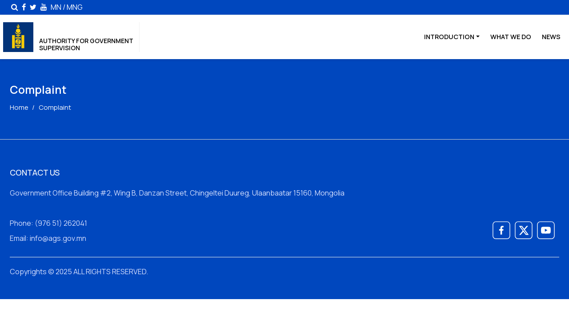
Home (19, 107)
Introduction (449, 36)
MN (56, 7)
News (551, 36)
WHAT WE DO (510, 36)
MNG (75, 7)
